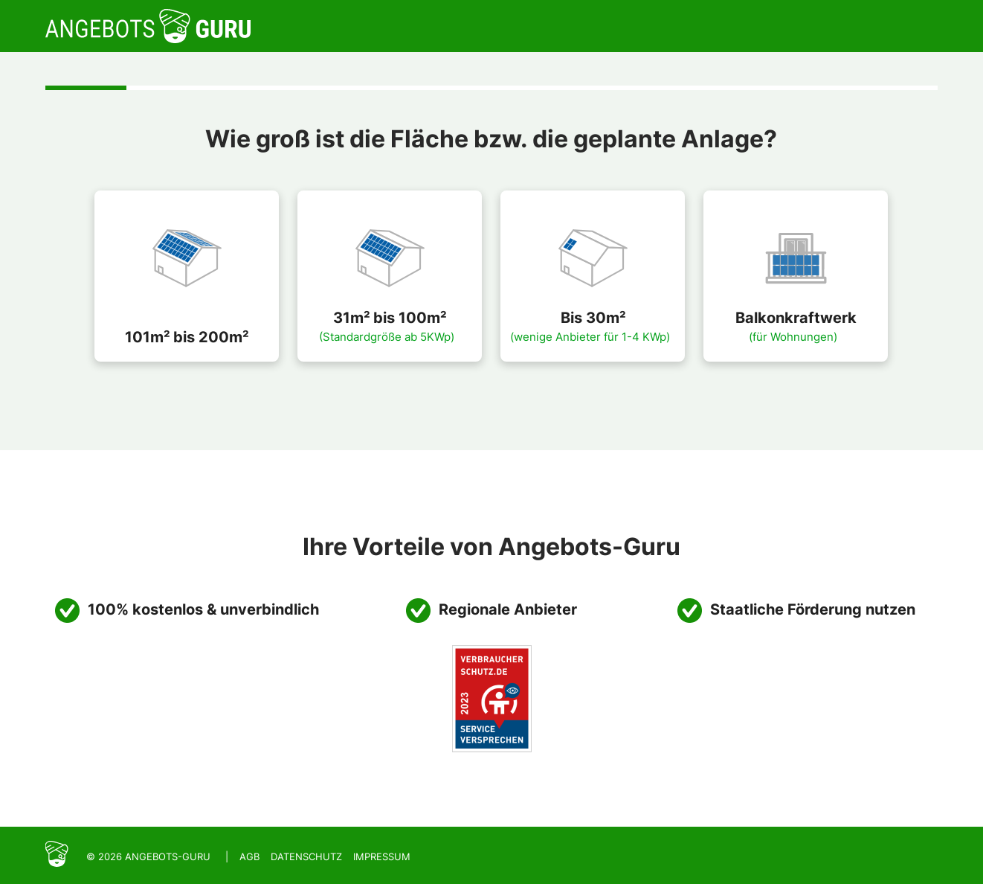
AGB (249, 856)
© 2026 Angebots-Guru (148, 856)
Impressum (381, 856)
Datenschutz (306, 856)
